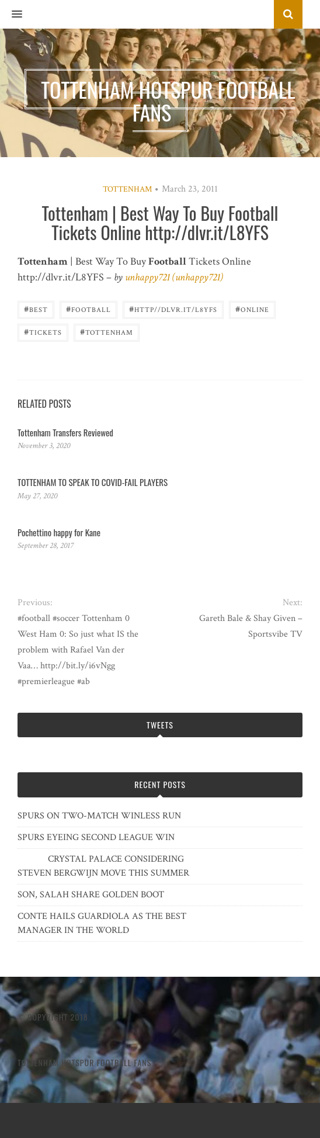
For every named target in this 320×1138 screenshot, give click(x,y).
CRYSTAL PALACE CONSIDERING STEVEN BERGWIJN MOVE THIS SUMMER (103, 866)
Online (252, 308)
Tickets (43, 331)
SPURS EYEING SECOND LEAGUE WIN (96, 837)
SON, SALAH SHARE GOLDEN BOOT (91, 895)
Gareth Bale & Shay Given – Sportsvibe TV (250, 626)
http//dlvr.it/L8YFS (173, 308)
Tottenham (127, 189)
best (36, 308)
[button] (11, 15)
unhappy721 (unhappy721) (174, 277)
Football (88, 308)
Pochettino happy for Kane (59, 532)
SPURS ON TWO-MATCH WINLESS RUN (99, 816)
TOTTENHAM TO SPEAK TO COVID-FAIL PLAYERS (93, 482)
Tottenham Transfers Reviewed (65, 432)
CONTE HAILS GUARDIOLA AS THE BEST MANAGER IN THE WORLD (102, 923)
